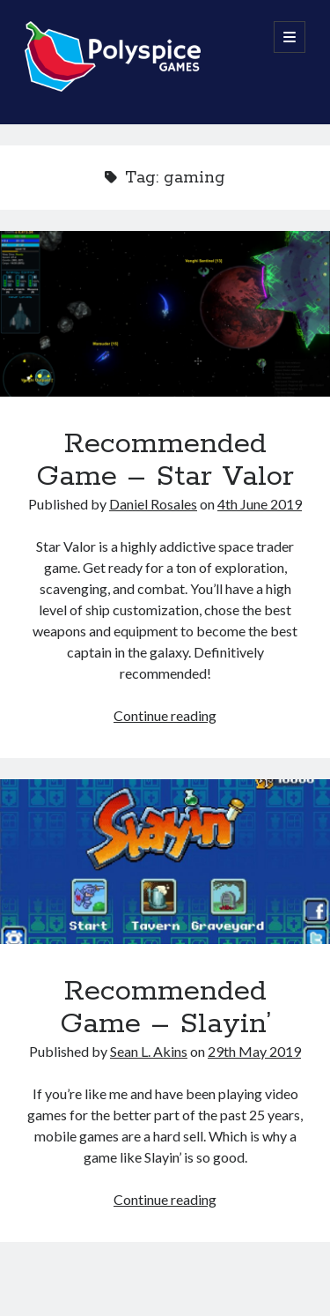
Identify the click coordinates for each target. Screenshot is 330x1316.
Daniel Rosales (153, 503)
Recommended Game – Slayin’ (165, 862)
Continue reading (165, 715)
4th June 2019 (259, 503)
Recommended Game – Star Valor (165, 314)
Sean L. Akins (148, 1051)
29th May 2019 (254, 1051)
